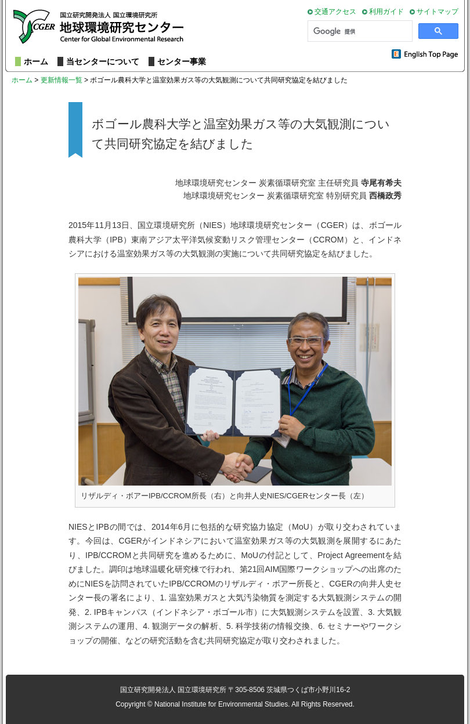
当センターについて (102, 61)
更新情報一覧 (61, 80)
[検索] (358, 31)
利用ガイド (386, 12)
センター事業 (181, 61)
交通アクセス (335, 12)
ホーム (36, 61)
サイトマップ (437, 12)
